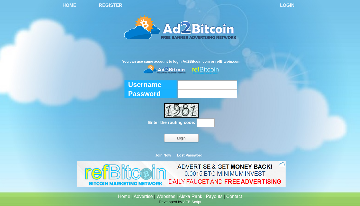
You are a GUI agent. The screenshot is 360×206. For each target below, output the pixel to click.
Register (110, 5)
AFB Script (192, 202)
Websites (166, 196)
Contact (234, 196)
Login (287, 5)
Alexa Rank (190, 196)
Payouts (214, 196)
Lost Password (190, 155)
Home (69, 5)
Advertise (143, 196)
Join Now (163, 155)
